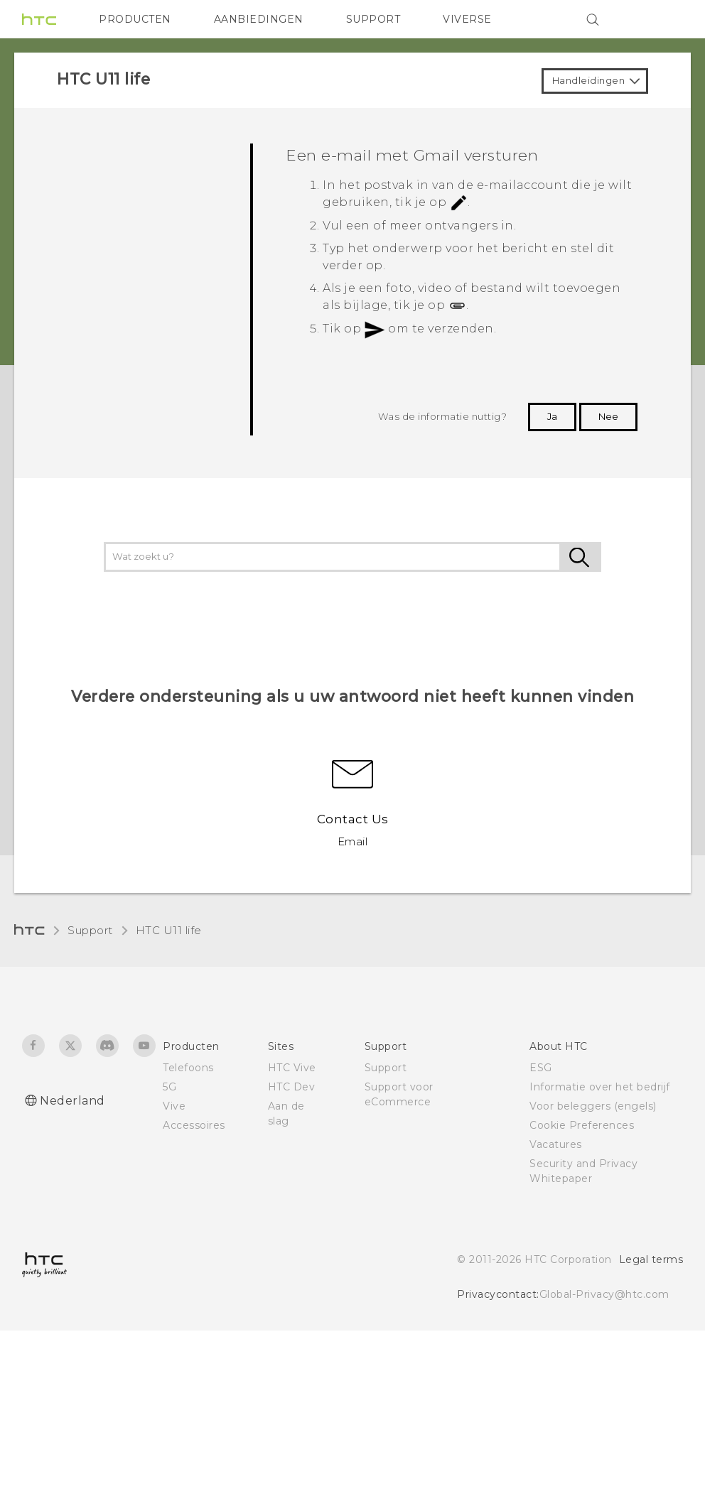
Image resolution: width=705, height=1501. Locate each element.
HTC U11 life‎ (169, 930)
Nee (608, 416)
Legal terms (651, 1259)
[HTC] (39, 19)
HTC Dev (292, 1086)
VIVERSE (467, 19)
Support (90, 930)
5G (169, 1086)
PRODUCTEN (135, 19)
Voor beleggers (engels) (593, 1106)
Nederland (72, 1100)
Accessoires (194, 1125)
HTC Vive (292, 1067)
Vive (174, 1106)
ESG (540, 1067)
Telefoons (188, 1067)
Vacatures (555, 1144)
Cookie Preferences (581, 1125)
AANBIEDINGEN (258, 19)
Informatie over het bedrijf (599, 1086)
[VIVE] (664, 19)
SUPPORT (373, 19)
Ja (552, 416)
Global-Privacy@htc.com (604, 1294)
